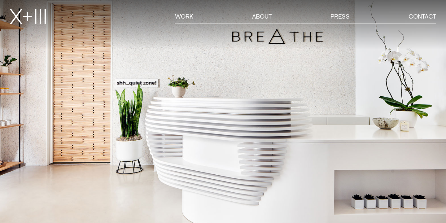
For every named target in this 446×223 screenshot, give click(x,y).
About (262, 16)
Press (340, 16)
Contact (422, 16)
